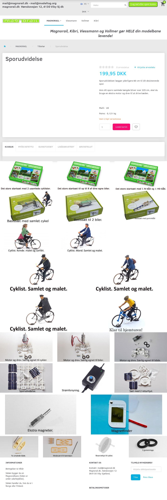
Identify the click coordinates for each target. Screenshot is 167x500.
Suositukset (45, 146)
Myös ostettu (26, 146)
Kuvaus (9, 146)
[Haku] (125, 5)
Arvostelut (85, 146)
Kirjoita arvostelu (146, 67)
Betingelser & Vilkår (15, 468)
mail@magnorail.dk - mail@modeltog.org (29, 3)
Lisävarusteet (66, 146)
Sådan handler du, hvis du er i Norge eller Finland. (19, 484)
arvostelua (122, 67)
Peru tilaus (148, 477)
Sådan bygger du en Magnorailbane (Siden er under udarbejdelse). (17, 476)
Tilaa (135, 477)
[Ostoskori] (163, 4)
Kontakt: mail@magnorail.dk (102, 468)
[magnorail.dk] (21, 20)
